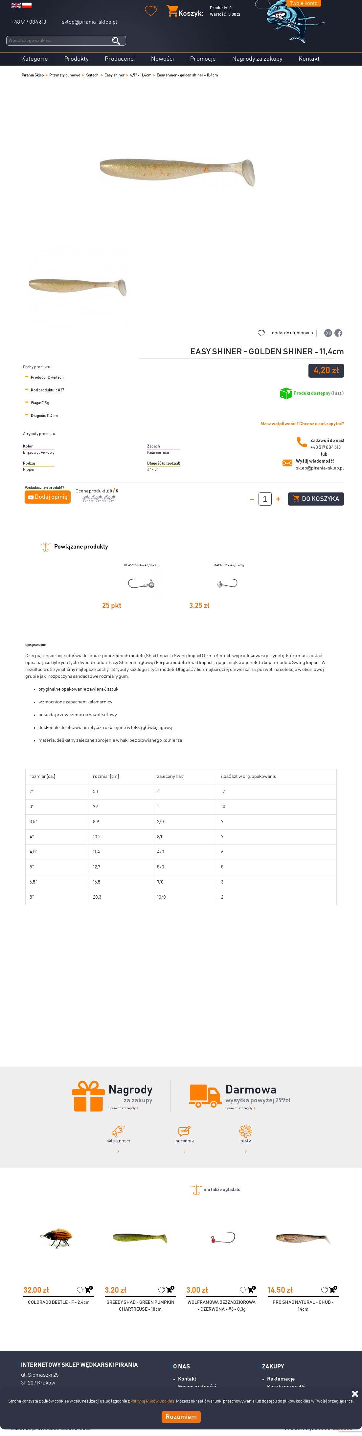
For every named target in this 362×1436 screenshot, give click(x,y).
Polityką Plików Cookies (152, 1401)
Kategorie (34, 59)
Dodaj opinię (51, 497)
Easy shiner (114, 75)
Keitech (92, 75)
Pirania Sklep (33, 75)
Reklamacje (281, 1379)
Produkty (76, 59)
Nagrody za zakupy (257, 59)
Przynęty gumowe (64, 75)
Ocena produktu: (93, 491)
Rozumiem (181, 1417)
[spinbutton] (265, 499)
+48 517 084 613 (28, 22)
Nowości (162, 59)
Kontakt (309, 59)
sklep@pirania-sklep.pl (89, 22)
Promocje (203, 59)
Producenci (120, 59)
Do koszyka (316, 498)
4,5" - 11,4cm (140, 75)
